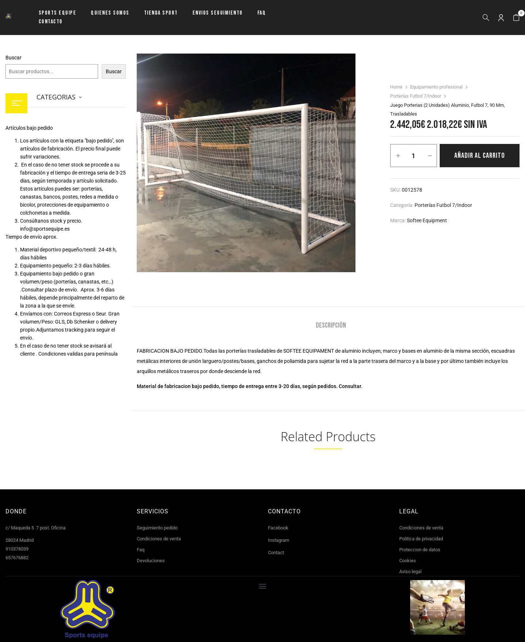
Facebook (278, 528)
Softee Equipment (427, 220)
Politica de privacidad (421, 538)
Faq (140, 549)
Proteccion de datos (419, 549)
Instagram (278, 540)
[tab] (331, 326)
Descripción (331, 325)
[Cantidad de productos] (413, 156)
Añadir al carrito (479, 155)
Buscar (13, 57)
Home (396, 87)
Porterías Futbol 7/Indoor (415, 96)
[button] (516, 17)
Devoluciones (151, 560)
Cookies (407, 560)
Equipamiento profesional (436, 87)
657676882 (16, 557)
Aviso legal (410, 571)
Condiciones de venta (159, 538)
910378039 (16, 549)
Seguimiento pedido (157, 528)
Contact (276, 552)
